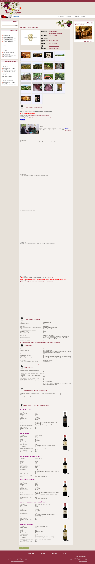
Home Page (61, 16)
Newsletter (69, 16)
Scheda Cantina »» (88, 41)
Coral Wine (5, 66)
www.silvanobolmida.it (54, 46)
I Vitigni (5, 50)
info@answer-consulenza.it (17, 561)
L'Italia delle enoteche (8, 39)
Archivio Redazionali (8, 56)
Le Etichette (6, 48)
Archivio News (6, 54)
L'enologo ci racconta (8, 80)
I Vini (4, 45)
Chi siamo (76, 16)
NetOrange (83, 556)
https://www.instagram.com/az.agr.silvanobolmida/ (40, 117)
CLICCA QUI (68, 130)
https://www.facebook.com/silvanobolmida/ (39, 115)
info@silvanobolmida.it (54, 48)
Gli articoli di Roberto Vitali (9, 78)
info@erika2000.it (83, 561)
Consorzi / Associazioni (8, 41)
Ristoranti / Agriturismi (8, 37)
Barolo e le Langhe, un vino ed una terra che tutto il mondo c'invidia (36, 281)
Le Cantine (5, 43)
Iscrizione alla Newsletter (9, 52)
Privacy (83, 16)
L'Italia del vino (6, 35)
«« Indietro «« (24, 547)
